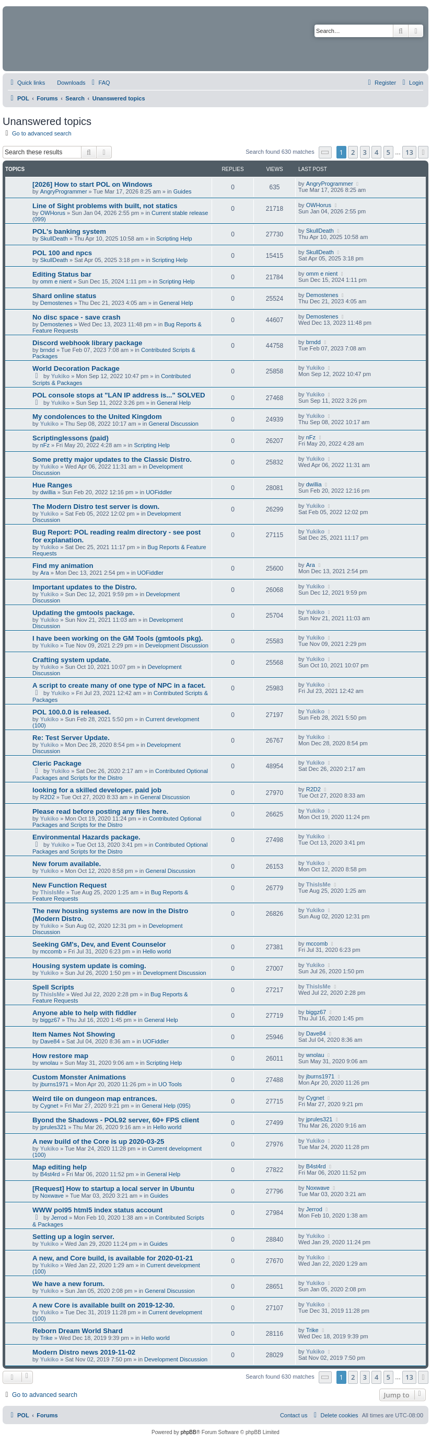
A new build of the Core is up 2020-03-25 (98, 1141)
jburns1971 (54, 1084)
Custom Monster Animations (79, 1077)
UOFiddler (159, 492)
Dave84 (50, 1041)
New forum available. (66, 864)
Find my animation (63, 566)
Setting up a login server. (73, 1237)
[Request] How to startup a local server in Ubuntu (113, 1188)
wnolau (49, 1063)
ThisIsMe (52, 892)
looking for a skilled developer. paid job (96, 790)
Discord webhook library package (87, 343)
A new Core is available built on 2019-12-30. (103, 1305)
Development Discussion (176, 645)
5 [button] (388, 152)
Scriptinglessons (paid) (70, 438)
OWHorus (52, 213)
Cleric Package (56, 763)
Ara (44, 573)
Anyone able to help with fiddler (84, 1013)
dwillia (48, 492)
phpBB (188, 1432)
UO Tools (170, 1084)
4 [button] (376, 152)
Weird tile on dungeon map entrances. (94, 1098)
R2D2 (47, 797)
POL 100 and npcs (62, 253)
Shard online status (64, 296)
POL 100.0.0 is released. (71, 712)
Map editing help (59, 1167)
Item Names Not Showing (73, 1034)
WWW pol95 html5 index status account (97, 1210)
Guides (182, 191)
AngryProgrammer (63, 191)
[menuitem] (66, 82)
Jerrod (59, 1217)
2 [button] (353, 152)
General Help (176, 303)
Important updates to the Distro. (84, 587)
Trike (46, 1338)
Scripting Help (174, 238)
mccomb (51, 951)
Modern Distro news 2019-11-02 (83, 1352)
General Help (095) (166, 1105)
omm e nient (56, 281)
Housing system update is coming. (89, 966)
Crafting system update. (71, 660)
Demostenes (56, 303)
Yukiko (60, 376)
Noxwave (52, 1195)
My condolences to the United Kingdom (97, 416)
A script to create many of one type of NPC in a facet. (118, 685)
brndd (47, 350)
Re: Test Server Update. (71, 738)
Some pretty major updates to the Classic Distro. (112, 459)
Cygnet (49, 1105)
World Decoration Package (76, 368)
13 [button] (409, 152)
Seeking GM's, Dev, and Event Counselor (99, 944)
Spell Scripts (53, 987)
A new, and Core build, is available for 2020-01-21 (112, 1258)
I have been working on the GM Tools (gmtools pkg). (117, 638)
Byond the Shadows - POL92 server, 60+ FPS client (115, 1120)
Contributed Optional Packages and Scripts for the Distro (120, 774)
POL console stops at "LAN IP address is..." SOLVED (118, 395)
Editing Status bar (61, 274)
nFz (45, 445)
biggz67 (50, 1020)
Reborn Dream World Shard (77, 1331)
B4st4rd (50, 1174)
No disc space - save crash (76, 317)
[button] (325, 152)
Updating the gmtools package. (83, 613)
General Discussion (173, 423)
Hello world (157, 951)
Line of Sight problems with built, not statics (105, 206)
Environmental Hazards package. (86, 837)
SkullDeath (54, 238)
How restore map (60, 1056)
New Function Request (69, 885)
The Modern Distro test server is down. (95, 506)
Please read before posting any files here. (100, 811)
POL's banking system (69, 231)
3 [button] (365, 152)
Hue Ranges (52, 485)
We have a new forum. (68, 1284)
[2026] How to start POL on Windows (92, 184)
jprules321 (53, 1127)
